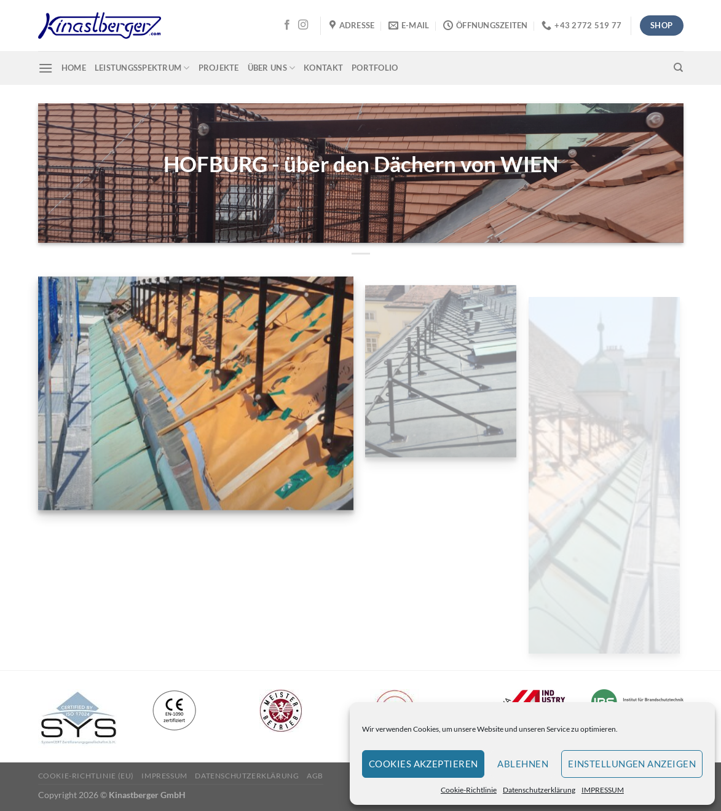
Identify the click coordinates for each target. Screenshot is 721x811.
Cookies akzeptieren (423, 763)
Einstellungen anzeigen (632, 763)
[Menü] (45, 68)
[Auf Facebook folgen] (287, 25)
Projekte (219, 68)
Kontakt (323, 68)
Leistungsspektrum (142, 68)
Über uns (272, 68)
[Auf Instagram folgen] (303, 25)
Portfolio (375, 68)
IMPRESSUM (602, 789)
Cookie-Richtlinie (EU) (86, 775)
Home (73, 68)
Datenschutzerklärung (539, 789)
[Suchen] (678, 67)
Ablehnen (522, 763)
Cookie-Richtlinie (469, 789)
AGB (315, 775)
